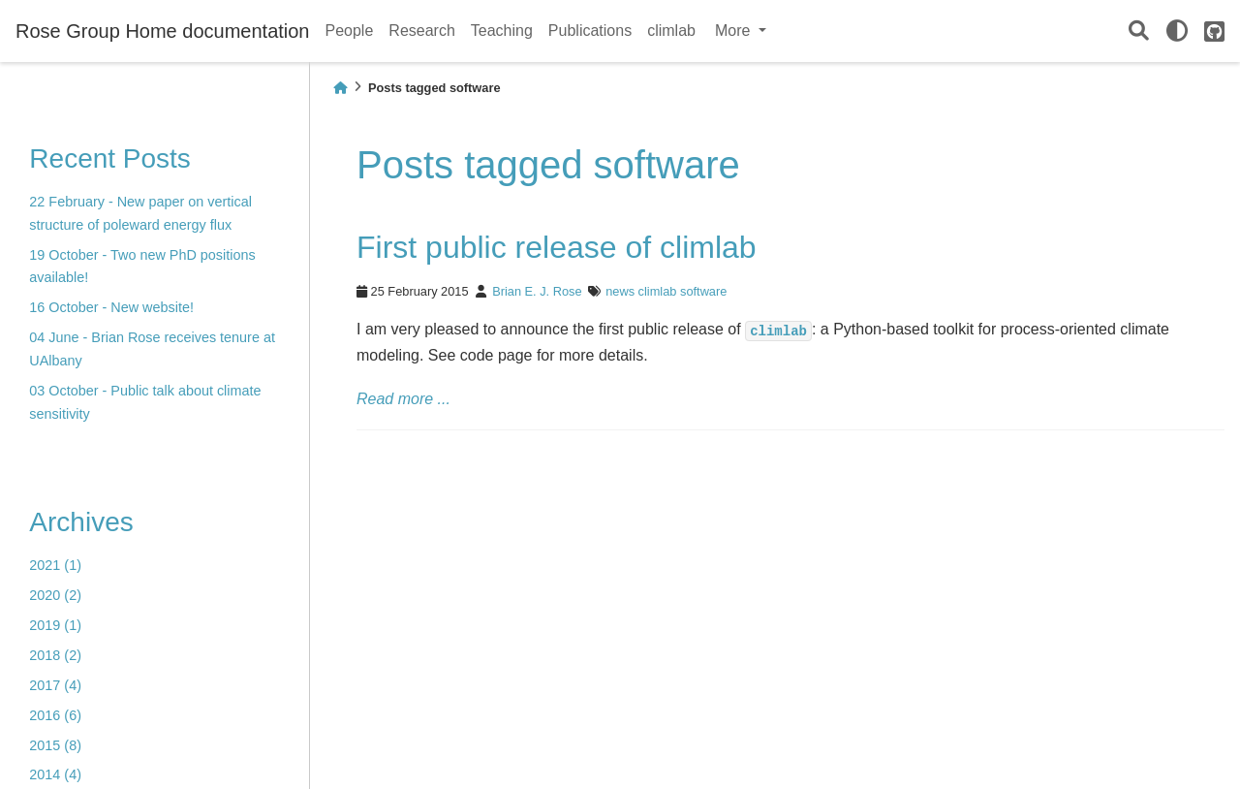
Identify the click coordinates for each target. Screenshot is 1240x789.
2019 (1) (55, 625)
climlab (671, 30)
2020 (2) (55, 595)
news (620, 291)
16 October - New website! (111, 307)
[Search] (1139, 31)
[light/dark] (1177, 31)
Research (421, 30)
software (703, 291)
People (350, 30)
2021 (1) (55, 565)
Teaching (502, 30)
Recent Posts (110, 158)
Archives (81, 522)
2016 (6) (55, 715)
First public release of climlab (556, 247)
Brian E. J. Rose (536, 291)
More (735, 30)
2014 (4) (55, 774)
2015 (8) (55, 745)
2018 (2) (55, 655)
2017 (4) (55, 685)
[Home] (340, 88)
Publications (590, 30)
